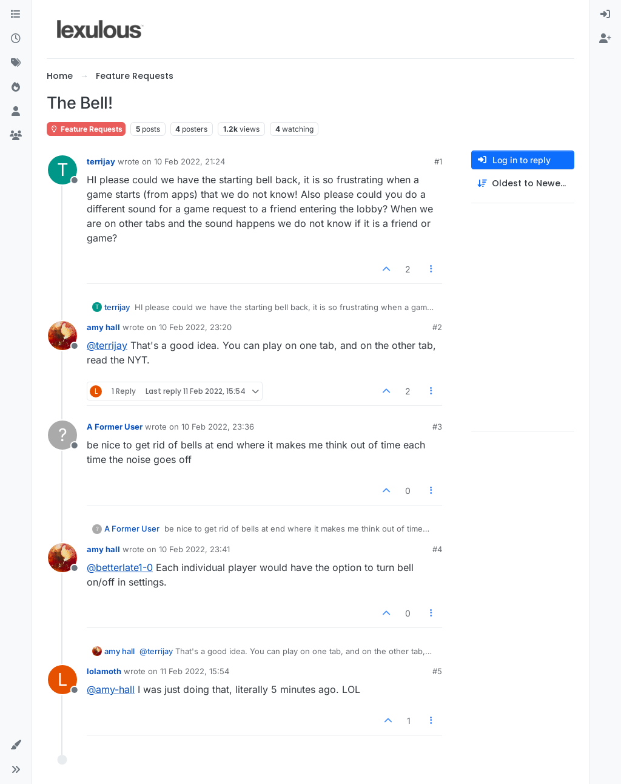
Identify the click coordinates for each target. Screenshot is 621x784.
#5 (437, 671)
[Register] (605, 39)
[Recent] (16, 39)
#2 (437, 327)
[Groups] (16, 136)
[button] (16, 745)
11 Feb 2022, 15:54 (194, 671)
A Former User (115, 426)
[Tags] (16, 63)
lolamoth (104, 671)
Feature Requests (86, 128)
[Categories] (16, 14)
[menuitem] (605, 14)
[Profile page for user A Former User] (62, 435)
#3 (437, 426)
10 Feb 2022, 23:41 (194, 549)
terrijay (101, 161)
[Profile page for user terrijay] (62, 169)
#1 (438, 161)
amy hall (103, 327)
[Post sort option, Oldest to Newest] (522, 183)
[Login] (605, 14)
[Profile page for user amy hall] (62, 335)
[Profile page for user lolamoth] (62, 679)
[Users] (16, 111)
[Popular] (16, 87)
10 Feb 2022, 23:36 (217, 426)
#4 (437, 549)
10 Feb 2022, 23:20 (195, 327)
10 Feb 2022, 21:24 (189, 161)
